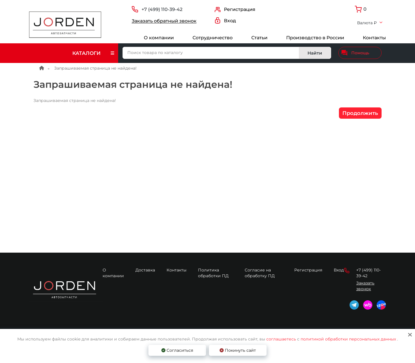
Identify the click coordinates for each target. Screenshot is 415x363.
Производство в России (315, 37)
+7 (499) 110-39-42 (162, 9)
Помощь (355, 53)
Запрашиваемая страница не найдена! (95, 68)
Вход (339, 270)
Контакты (374, 37)
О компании (159, 37)
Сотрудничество (213, 37)
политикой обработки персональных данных (348, 339)
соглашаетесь (281, 339)
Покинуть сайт (238, 350)
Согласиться (177, 350)
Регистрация (308, 270)
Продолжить (360, 113)
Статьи (259, 37)
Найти (315, 53)
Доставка (145, 270)
